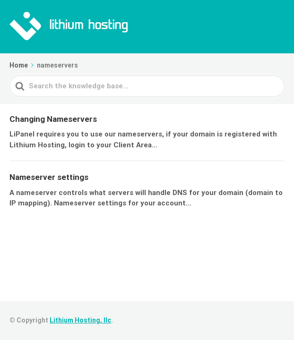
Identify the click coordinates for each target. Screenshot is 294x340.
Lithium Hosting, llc (80, 320)
